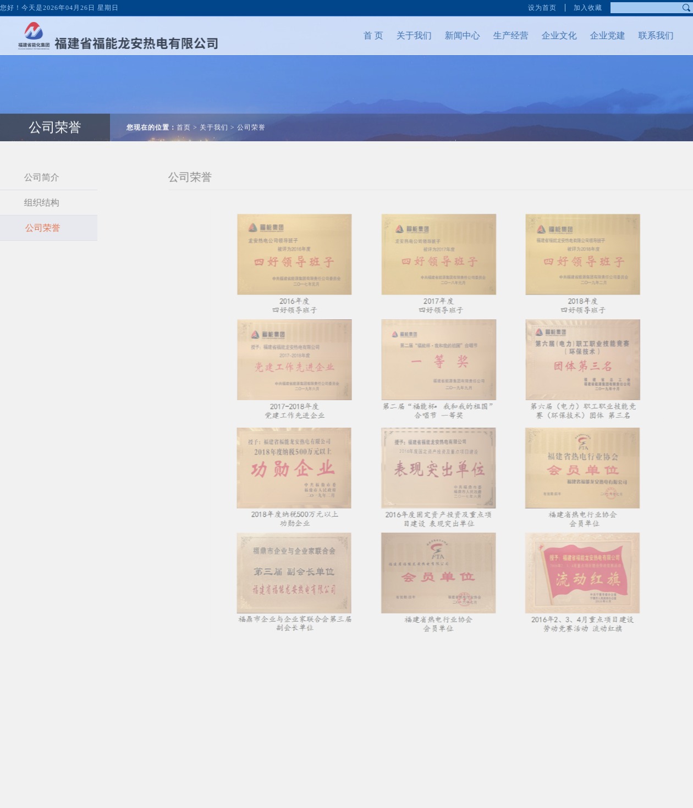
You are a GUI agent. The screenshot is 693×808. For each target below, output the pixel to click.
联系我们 (644, 35)
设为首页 (542, 5)
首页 (184, 115)
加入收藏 (588, 5)
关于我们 (402, 35)
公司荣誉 (251, 115)
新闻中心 (450, 35)
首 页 (361, 35)
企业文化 (547, 35)
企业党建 (595, 35)
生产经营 (498, 35)
